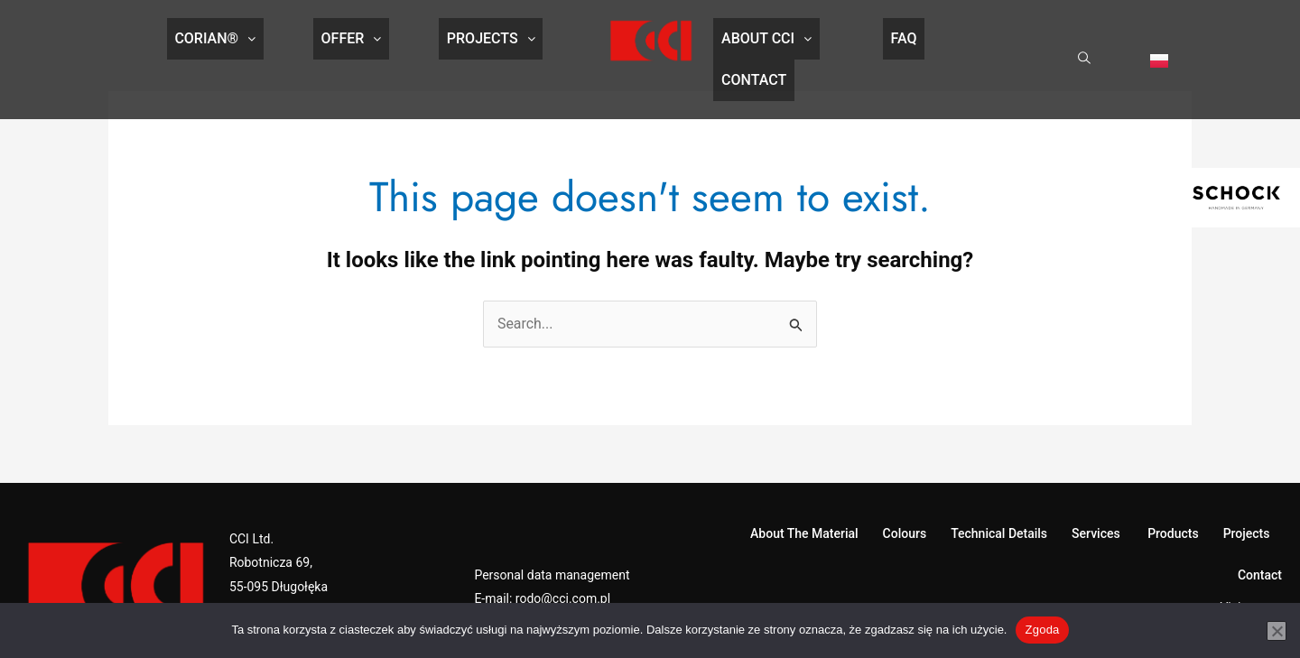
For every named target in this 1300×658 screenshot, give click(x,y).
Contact (988, 41)
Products (1172, 501)
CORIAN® (231, 41)
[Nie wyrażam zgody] (1276, 631)
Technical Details (999, 501)
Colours (905, 501)
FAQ (880, 41)
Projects (475, 41)
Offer (351, 41)
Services (1096, 501)
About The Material (804, 501)
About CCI (758, 41)
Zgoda (1042, 629)
